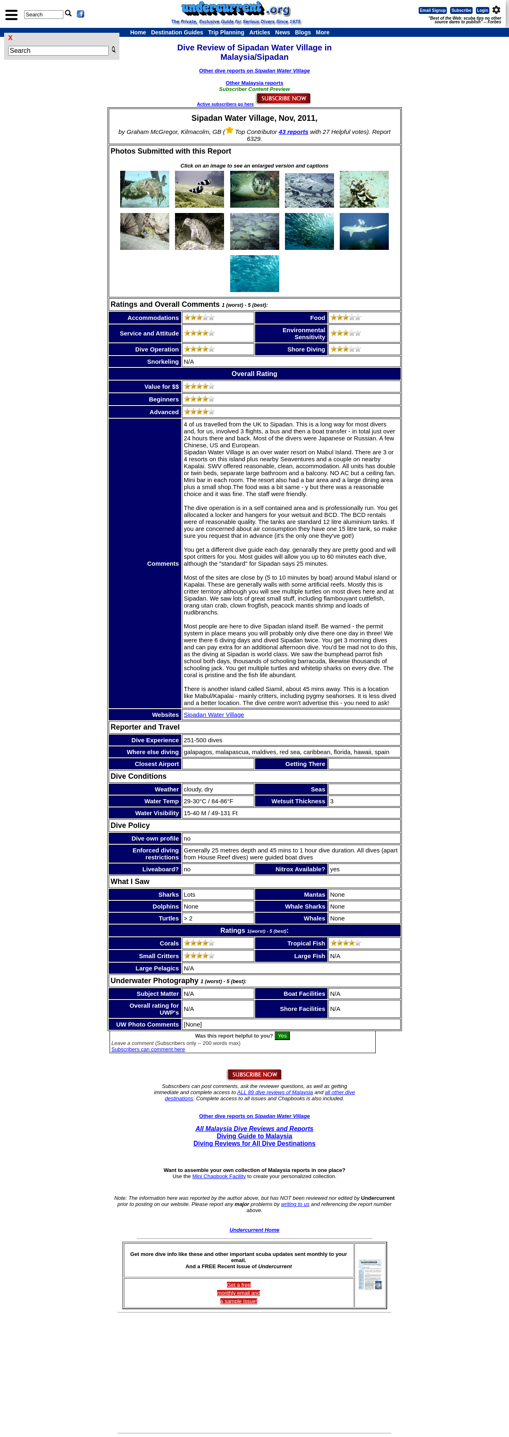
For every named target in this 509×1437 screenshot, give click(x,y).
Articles (259, 32)
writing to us (295, 1204)
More (322, 32)
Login (482, 10)
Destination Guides (177, 32)
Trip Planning (226, 32)
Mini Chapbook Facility (219, 1176)
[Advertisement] (254, 1372)
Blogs (303, 32)
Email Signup (433, 10)
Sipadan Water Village (214, 714)
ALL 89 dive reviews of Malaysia (275, 1092)
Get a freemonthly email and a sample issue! (238, 1293)
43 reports (294, 131)
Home (138, 32)
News (282, 32)
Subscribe (461, 10)
